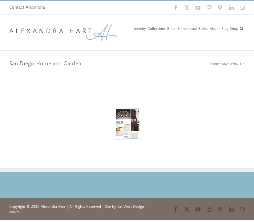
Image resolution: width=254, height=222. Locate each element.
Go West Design (130, 206)
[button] (241, 28)
